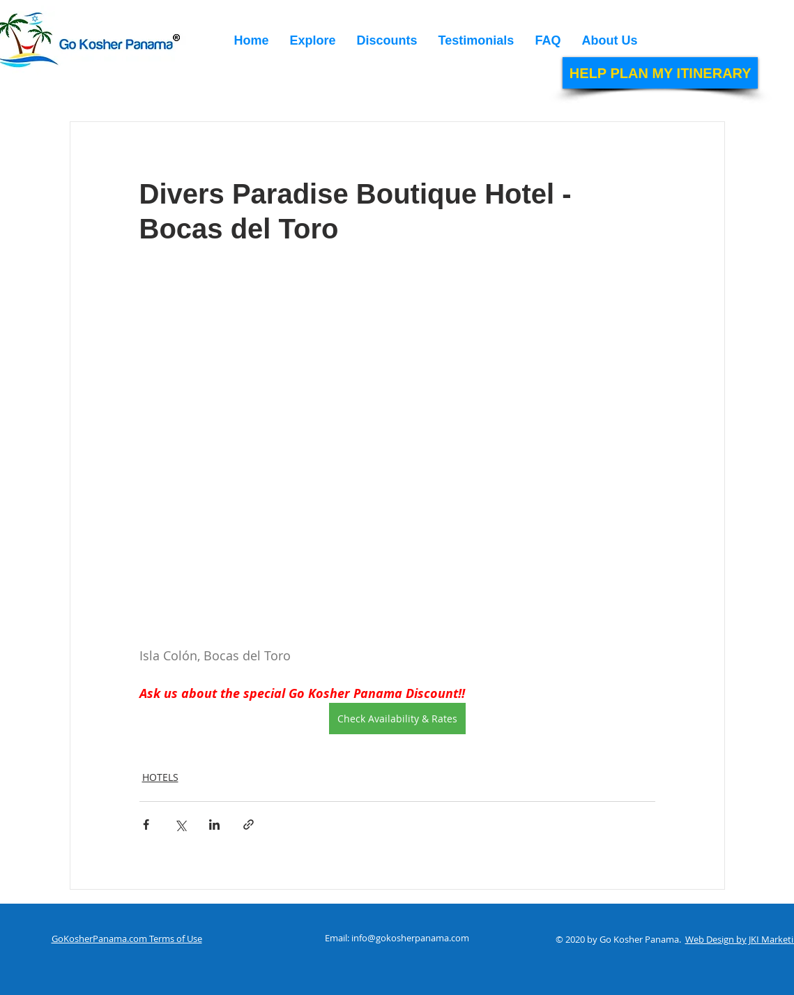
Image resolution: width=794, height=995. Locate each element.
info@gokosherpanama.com (410, 938)
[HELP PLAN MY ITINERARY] (660, 73)
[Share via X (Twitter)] (180, 824)
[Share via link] (248, 824)
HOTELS (160, 777)
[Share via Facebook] (146, 824)
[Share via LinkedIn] (214, 824)
